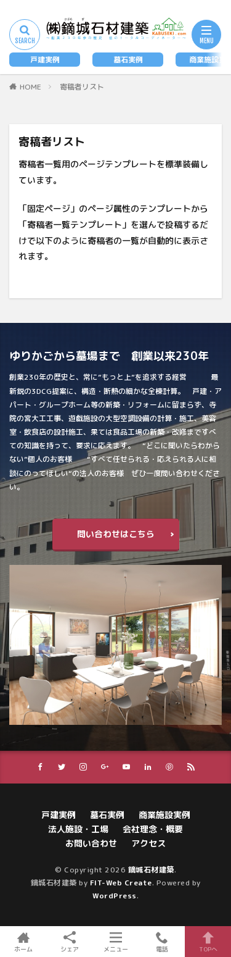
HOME (30, 86)
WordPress (114, 895)
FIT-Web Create (121, 882)
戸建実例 (45, 59)
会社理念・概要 (153, 829)
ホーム (23, 941)
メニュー (115, 941)
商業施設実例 (164, 815)
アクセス (148, 843)
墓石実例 (128, 59)
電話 (162, 941)
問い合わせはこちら (116, 534)
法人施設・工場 (78, 829)
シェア (69, 942)
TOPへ (208, 941)
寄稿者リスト (82, 86)
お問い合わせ (91, 843)
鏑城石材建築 (151, 869)
